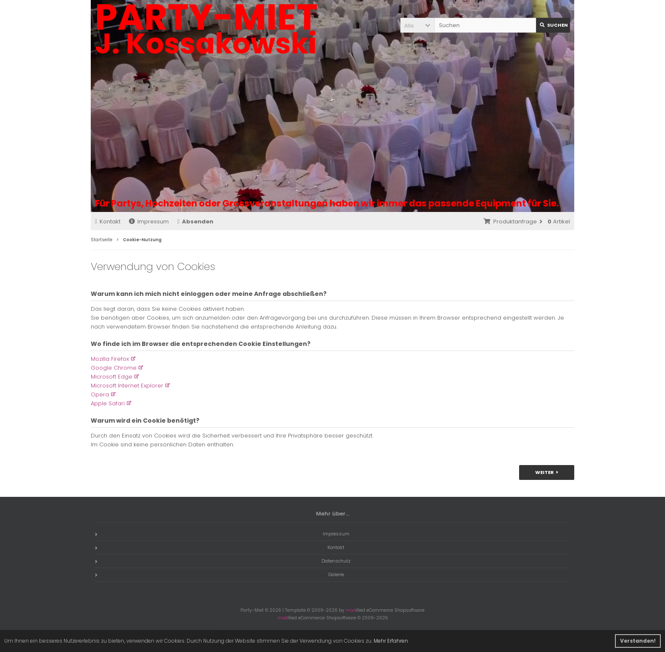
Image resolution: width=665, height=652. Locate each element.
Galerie (219, 574)
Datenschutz (223, 560)
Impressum (149, 221)
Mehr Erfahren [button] (391, 640)
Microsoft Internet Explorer (127, 386)
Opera (100, 394)
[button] (417, 25)
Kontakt (107, 221)
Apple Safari (108, 403)
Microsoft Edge (111, 377)
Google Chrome (114, 368)
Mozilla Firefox (110, 359)
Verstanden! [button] (638, 640)
